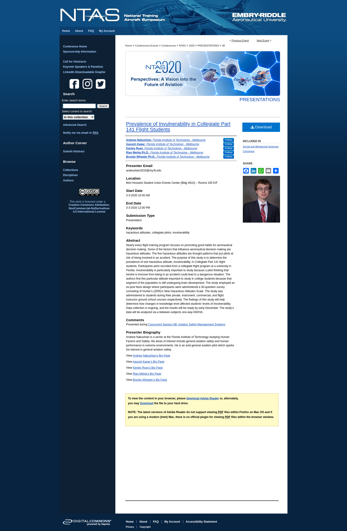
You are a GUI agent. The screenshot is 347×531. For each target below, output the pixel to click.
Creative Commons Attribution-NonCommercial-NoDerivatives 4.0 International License (89, 208)
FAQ (156, 521)
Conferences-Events (147, 45)
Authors (68, 180)
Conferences (169, 45)
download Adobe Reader (202, 398)
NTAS (183, 45)
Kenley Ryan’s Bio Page (148, 367)
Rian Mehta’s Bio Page (147, 373)
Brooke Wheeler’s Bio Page (150, 379)
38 (223, 45)
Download (261, 127)
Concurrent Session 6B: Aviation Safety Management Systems (186, 324)
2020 (192, 45)
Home (128, 45)
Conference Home (75, 46)
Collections (70, 170)
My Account (172, 521)
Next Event (263, 40)
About (143, 521)
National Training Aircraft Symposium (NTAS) (146, 13)
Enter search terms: (74, 100)
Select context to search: (77, 111)
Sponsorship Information (79, 51)
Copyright (145, 527)
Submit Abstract (73, 151)
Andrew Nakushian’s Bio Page (151, 355)
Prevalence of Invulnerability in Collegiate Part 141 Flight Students (178, 126)
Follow (228, 139)
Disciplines (70, 175)
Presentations (260, 99)
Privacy (130, 527)
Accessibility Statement (201, 521)
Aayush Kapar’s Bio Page (148, 361)
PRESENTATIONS (209, 45)
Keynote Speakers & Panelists (83, 66)
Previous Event (240, 40)
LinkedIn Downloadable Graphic (84, 72)
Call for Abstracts (74, 61)
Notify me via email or (80, 132)
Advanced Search (75, 125)
